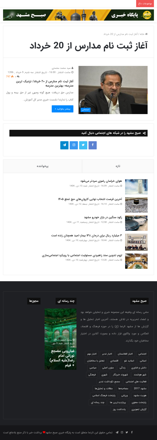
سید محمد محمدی (62, 68)
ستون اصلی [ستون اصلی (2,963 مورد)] (108, 368)
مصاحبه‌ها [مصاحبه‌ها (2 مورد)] (123, 388)
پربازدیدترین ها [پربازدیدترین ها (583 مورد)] (118, 402)
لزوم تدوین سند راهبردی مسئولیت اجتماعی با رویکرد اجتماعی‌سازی (82, 255)
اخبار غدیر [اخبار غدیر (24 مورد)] (107, 354)
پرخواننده (42, 166)
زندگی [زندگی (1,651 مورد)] (123, 368)
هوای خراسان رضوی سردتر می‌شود (101, 181)
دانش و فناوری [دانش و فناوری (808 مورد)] (138, 368)
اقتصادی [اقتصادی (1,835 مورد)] (114, 361)
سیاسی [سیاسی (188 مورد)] (93, 368)
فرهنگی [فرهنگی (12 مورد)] (92, 375)
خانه (144, 34)
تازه (118, 166)
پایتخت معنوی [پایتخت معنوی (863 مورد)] (139, 402)
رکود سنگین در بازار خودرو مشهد (103, 217)
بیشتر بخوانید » (62, 109)
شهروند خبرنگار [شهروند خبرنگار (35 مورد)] (120, 375)
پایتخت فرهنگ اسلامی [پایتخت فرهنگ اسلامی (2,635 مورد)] (104, 395)
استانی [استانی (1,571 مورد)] (143, 361)
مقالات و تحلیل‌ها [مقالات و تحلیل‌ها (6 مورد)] (104, 388)
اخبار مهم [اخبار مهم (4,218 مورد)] (91, 354)
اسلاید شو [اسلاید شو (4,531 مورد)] (129, 361)
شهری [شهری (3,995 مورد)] (104, 375)
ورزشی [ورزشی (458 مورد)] (124, 395)
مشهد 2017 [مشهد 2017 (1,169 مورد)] (140, 388)
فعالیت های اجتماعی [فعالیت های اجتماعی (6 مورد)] (136, 381)
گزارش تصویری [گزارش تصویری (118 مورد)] (138, 409)
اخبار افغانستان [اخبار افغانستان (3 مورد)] (125, 354)
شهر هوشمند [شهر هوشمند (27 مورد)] (140, 375)
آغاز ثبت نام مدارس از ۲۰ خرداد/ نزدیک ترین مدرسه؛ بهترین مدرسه (44, 83)
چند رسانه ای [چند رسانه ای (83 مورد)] (97, 402)
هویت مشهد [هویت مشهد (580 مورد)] (139, 395)
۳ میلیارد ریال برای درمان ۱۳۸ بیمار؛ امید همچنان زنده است (86, 235)
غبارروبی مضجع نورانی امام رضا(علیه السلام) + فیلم (61, 358)
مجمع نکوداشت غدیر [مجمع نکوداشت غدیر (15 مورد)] (109, 381)
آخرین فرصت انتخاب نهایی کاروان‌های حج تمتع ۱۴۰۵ (90, 199)
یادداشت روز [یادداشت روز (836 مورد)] (119, 409)
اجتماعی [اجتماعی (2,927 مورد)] (142, 354)
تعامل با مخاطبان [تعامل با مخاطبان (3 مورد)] (95, 361)
